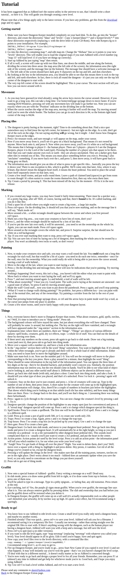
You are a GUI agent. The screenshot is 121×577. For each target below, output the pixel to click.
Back (3, 573)
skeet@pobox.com (41, 570)
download (112, 20)
